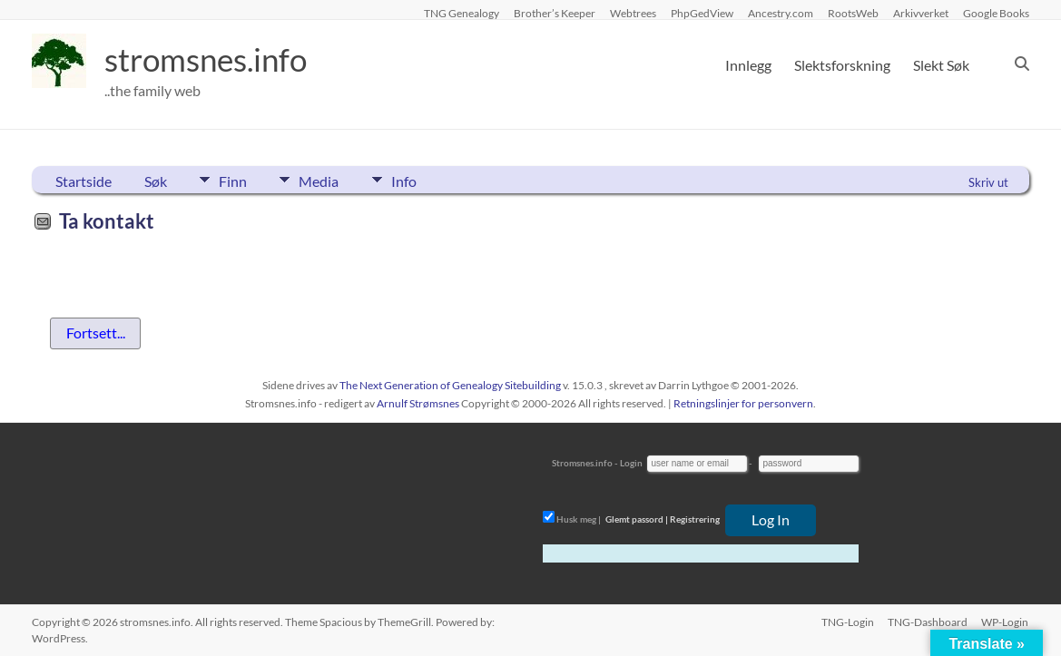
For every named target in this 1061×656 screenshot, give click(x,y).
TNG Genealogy (461, 12)
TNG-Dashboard (928, 622)
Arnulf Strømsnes (418, 403)
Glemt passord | (636, 519)
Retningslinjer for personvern (743, 403)
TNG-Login (846, 622)
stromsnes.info (210, 59)
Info (408, 179)
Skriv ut (988, 182)
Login (631, 462)
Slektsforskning (842, 64)
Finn (233, 179)
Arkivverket (920, 12)
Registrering (695, 519)
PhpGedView (702, 12)
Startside (83, 181)
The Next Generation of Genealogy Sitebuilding (450, 385)
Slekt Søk (941, 64)
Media (321, 179)
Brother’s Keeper (554, 12)
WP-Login (1005, 622)
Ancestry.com (780, 12)
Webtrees (633, 12)
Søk (155, 181)
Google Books (996, 12)
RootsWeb (853, 12)
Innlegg (748, 64)
